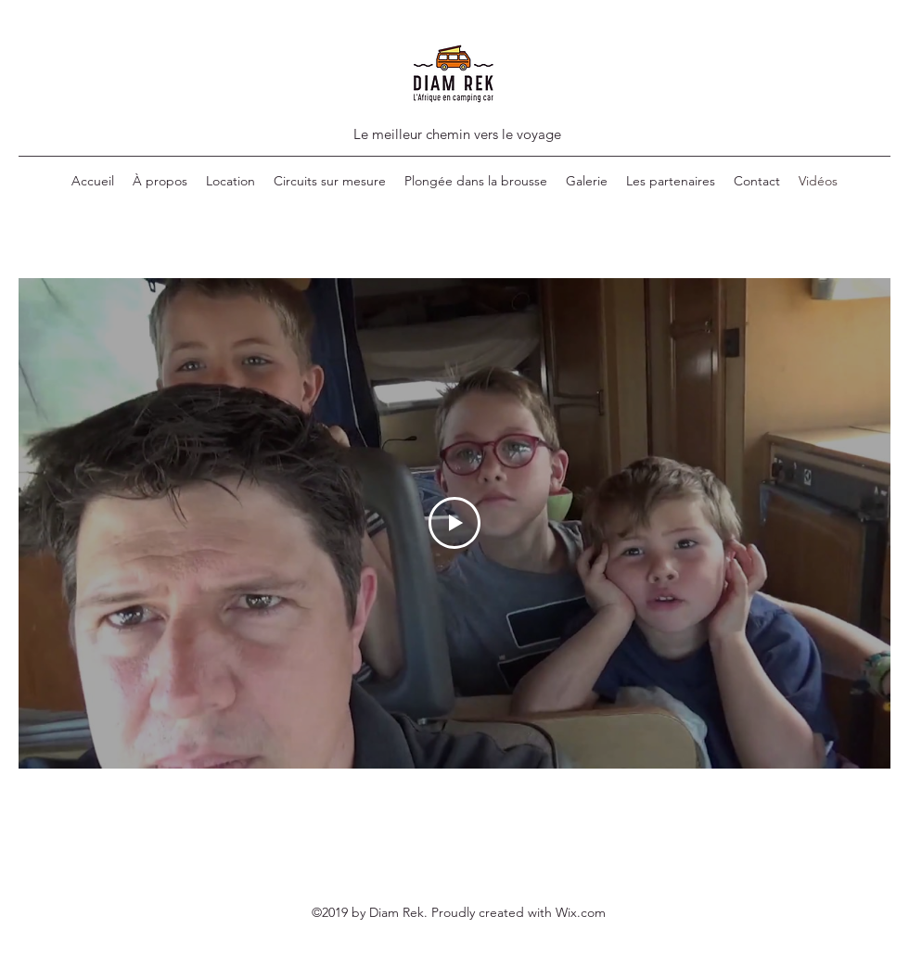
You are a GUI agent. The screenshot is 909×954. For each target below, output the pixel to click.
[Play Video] (454, 523)
